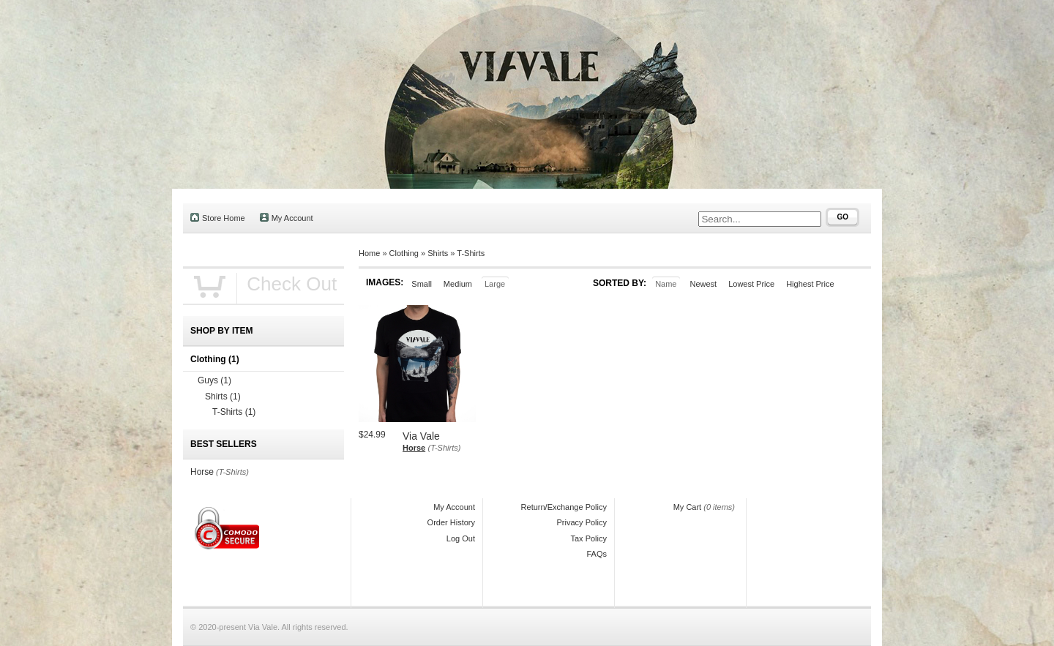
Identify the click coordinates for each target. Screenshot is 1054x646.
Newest (703, 283)
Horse (414, 447)
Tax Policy (588, 538)
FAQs (596, 553)
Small (421, 283)
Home (369, 253)
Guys (214, 380)
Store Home (217, 217)
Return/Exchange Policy (564, 507)
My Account (286, 217)
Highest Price (810, 283)
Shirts (437, 253)
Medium (458, 283)
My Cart (687, 507)
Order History (451, 522)
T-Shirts (471, 253)
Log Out (460, 538)
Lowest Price (751, 283)
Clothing (404, 253)
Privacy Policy (582, 522)
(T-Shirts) (444, 447)
